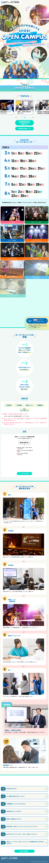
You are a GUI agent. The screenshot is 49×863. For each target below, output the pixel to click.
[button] (16, 117)
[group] (24, 106)
